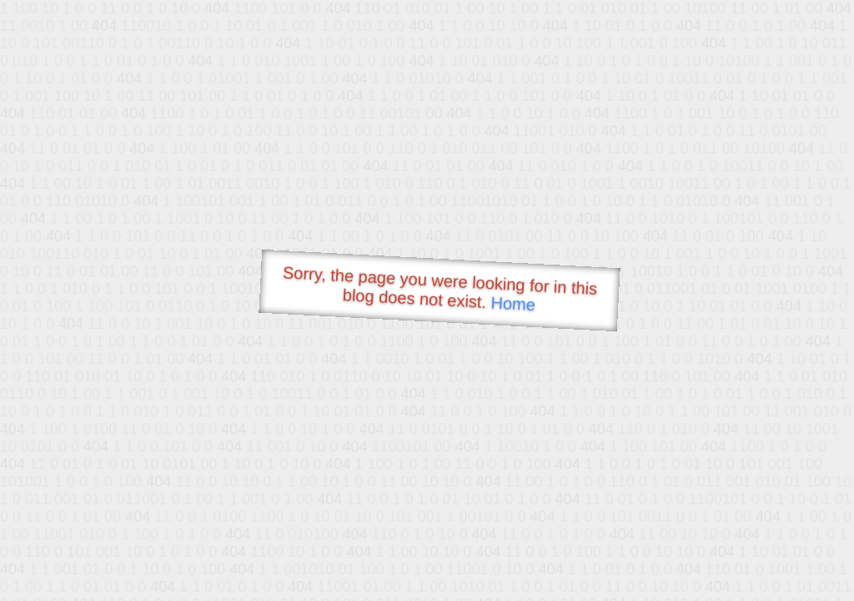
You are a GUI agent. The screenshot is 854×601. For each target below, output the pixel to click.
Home (512, 303)
